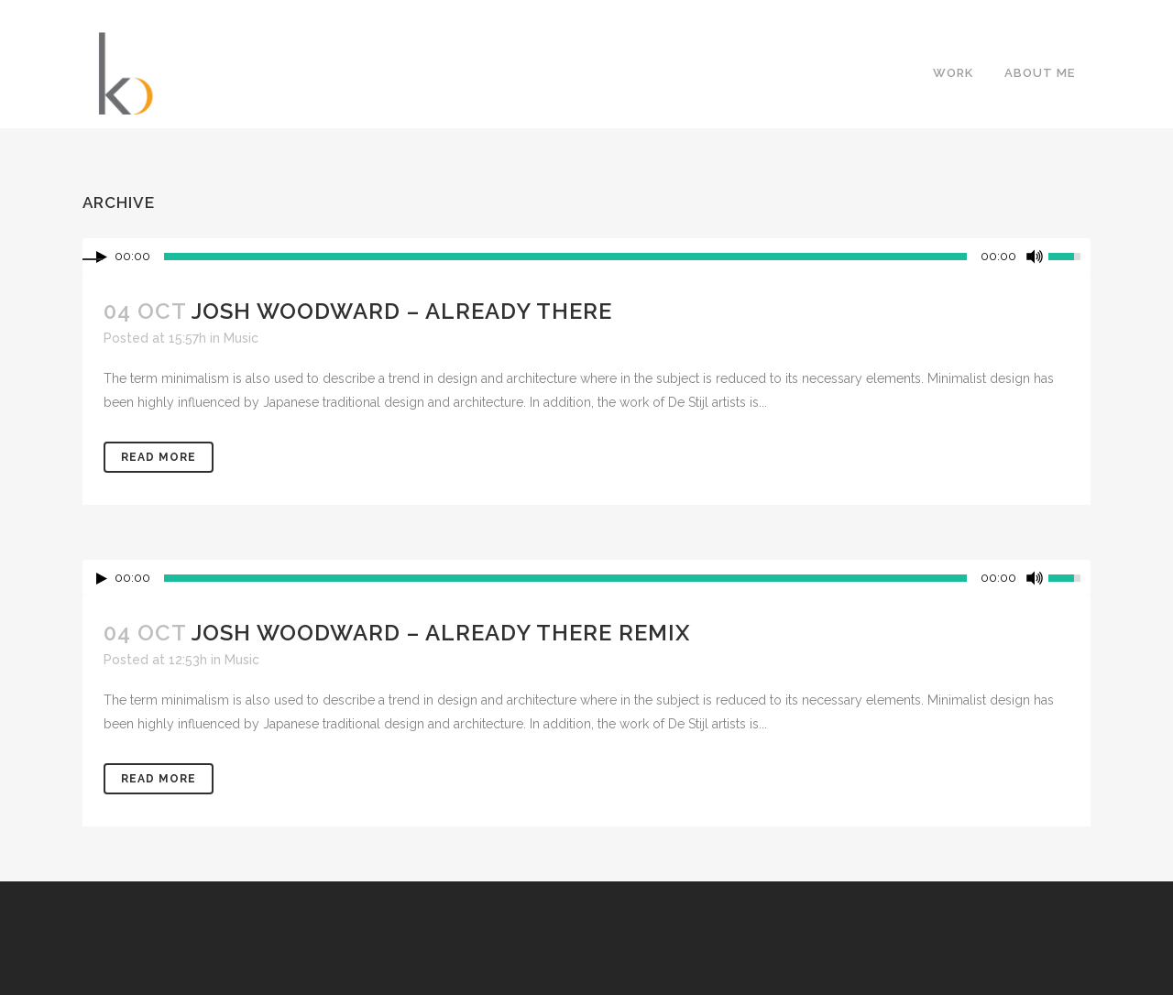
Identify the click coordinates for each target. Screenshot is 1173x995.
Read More (158, 457)
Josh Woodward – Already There (402, 311)
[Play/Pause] (101, 579)
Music (241, 338)
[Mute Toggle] (1034, 578)
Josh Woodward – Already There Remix (441, 632)
